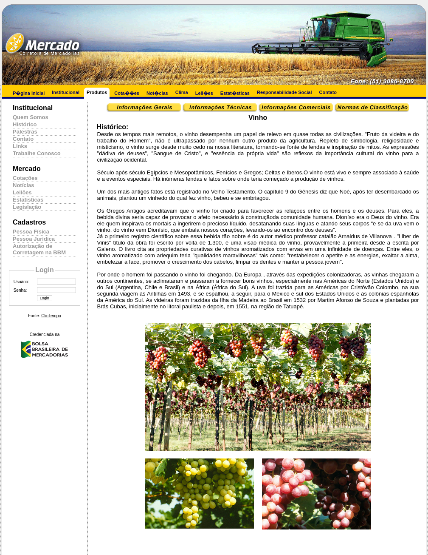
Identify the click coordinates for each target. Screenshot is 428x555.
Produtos (97, 92)
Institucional (65, 92)
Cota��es (126, 93)
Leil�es (204, 93)
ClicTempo (51, 315)
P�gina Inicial (29, 93)
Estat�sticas (235, 93)
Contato (328, 92)
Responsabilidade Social (284, 92)
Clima (181, 92)
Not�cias (157, 93)
